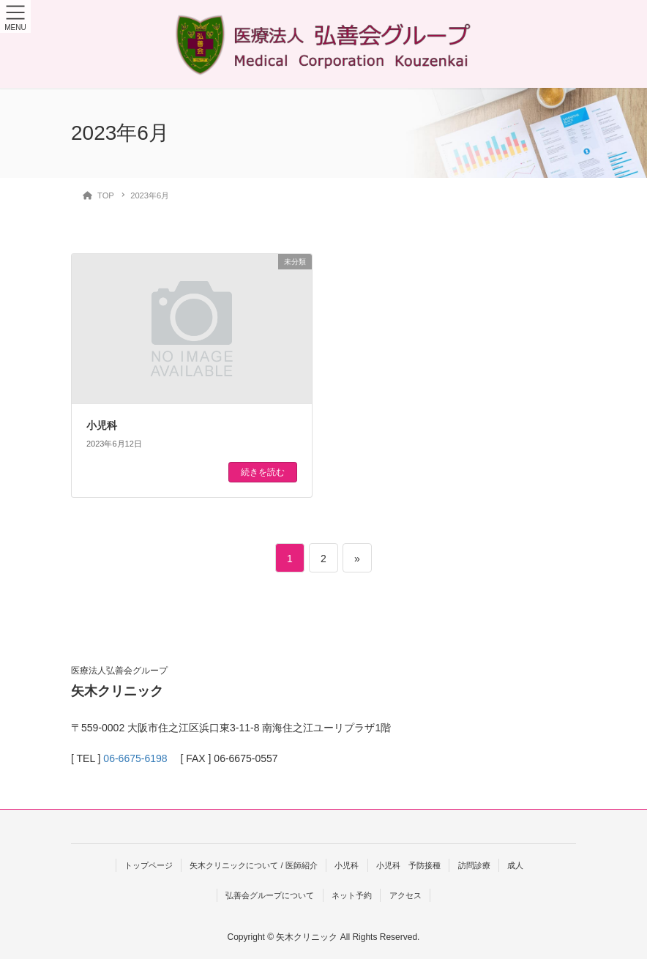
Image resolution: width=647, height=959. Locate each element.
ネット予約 (352, 895)
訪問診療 (474, 865)
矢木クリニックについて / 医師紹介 (253, 865)
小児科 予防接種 (408, 865)
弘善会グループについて (269, 895)
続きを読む (263, 472)
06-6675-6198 (135, 758)
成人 (515, 865)
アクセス (405, 895)
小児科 (101, 425)
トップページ (148, 865)
